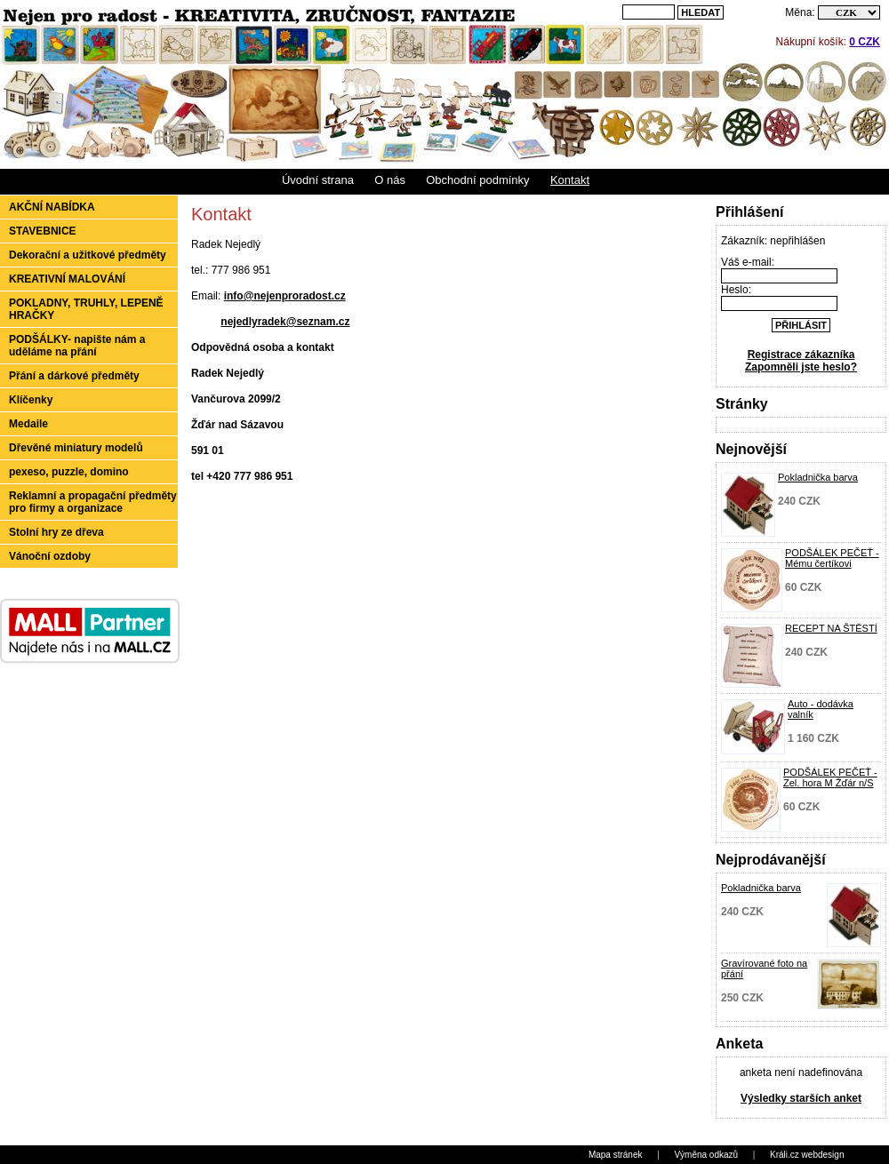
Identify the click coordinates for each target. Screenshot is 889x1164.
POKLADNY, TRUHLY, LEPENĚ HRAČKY (86, 309)
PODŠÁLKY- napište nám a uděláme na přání (77, 345)
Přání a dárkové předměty (74, 376)
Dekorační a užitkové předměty (87, 255)
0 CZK (864, 42)
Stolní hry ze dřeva (56, 532)
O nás (389, 180)
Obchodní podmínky (477, 180)
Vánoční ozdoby (50, 556)
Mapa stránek (616, 1155)
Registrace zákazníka (801, 354)
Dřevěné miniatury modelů (76, 448)
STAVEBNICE (42, 231)
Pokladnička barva (818, 477)
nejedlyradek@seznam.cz (284, 321)
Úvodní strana (318, 180)
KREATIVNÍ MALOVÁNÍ (67, 279)
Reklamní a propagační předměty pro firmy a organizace (93, 502)
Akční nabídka (52, 207)
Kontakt (569, 180)
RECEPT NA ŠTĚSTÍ (831, 628)
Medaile (28, 424)
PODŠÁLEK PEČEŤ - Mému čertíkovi (832, 558)
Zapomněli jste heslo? (801, 367)
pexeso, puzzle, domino (69, 472)
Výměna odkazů (706, 1155)
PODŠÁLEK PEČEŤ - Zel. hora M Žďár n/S (830, 777)
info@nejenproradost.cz (285, 296)
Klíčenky (30, 400)
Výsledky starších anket (801, 1098)
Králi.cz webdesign (807, 1155)
